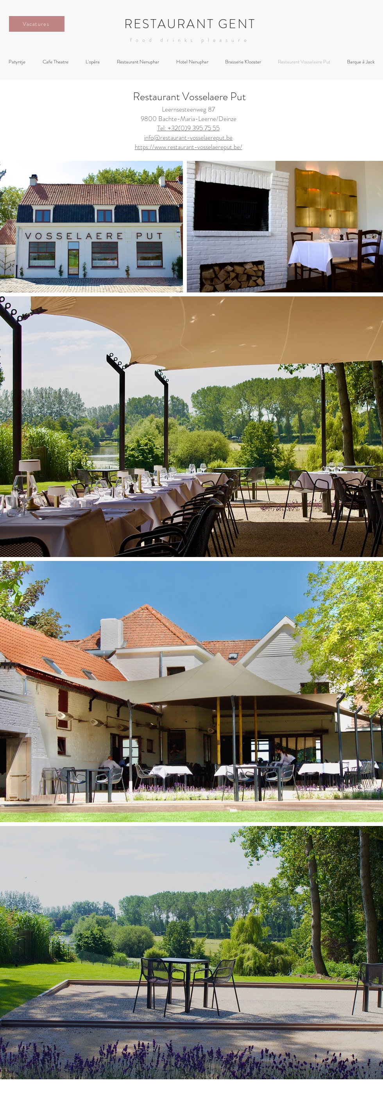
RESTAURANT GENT (190, 24)
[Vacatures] (36, 24)
